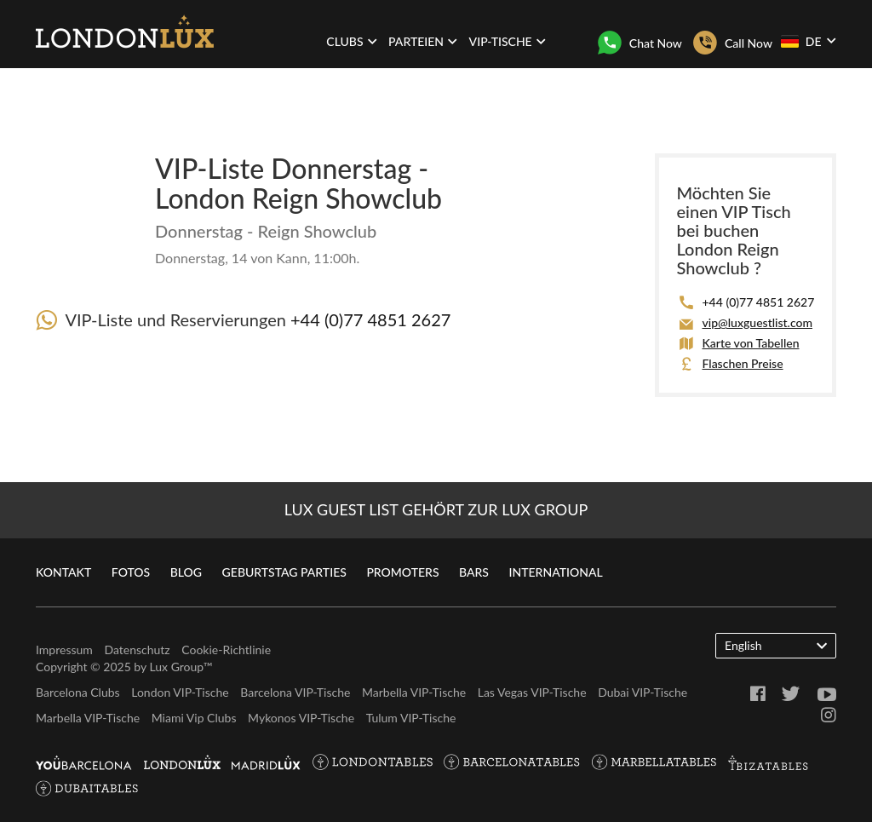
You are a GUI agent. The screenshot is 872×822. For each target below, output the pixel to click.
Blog (186, 572)
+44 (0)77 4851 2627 (370, 319)
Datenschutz (136, 649)
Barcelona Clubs (78, 692)
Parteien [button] (422, 41)
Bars (474, 572)
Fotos (131, 572)
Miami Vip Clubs (194, 717)
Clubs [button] (351, 41)
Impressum (64, 649)
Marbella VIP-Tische (414, 692)
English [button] (776, 644)
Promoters (402, 572)
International (556, 572)
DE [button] (808, 41)
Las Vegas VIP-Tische (532, 692)
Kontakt (63, 572)
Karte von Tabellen (750, 343)
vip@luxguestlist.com (757, 322)
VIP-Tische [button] (507, 41)
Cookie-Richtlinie (226, 649)
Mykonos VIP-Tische (301, 717)
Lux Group (177, 666)
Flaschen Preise (742, 363)
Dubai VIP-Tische (642, 692)
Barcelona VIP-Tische (295, 692)
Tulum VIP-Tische (411, 717)
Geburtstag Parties (284, 572)
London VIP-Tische (179, 692)
